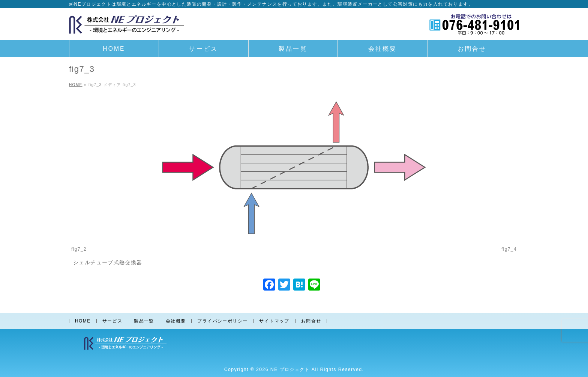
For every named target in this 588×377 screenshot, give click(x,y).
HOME (83, 321)
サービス (112, 321)
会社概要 (176, 321)
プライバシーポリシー (222, 321)
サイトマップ (274, 321)
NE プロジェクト (290, 369)
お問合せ (311, 321)
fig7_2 (79, 249)
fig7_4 (509, 249)
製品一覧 (144, 321)
